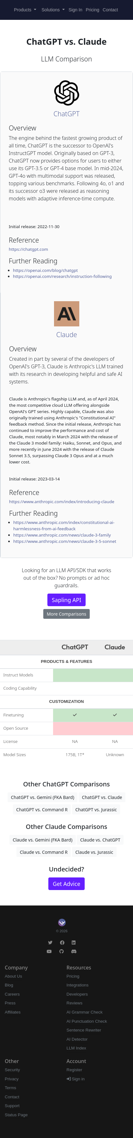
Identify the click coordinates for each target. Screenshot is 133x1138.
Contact (110, 9)
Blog (9, 985)
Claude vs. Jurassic (94, 852)
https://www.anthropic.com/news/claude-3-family (62, 535)
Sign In (75, 9)
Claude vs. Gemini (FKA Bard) (42, 840)
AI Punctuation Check (87, 1021)
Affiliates (13, 1012)
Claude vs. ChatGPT (100, 840)
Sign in (76, 1079)
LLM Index (76, 1048)
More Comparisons (66, 614)
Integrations (78, 985)
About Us (13, 976)
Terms (10, 1087)
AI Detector (77, 1039)
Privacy (12, 1079)
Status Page (16, 1114)
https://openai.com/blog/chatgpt (45, 270)
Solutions (51, 9)
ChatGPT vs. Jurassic (96, 810)
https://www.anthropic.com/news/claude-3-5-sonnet (64, 541)
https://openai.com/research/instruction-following (62, 276)
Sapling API (66, 600)
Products (23, 9)
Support (12, 1105)
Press (10, 1003)
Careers (12, 994)
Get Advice (66, 884)
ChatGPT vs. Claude (102, 797)
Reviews (74, 1003)
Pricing (92, 9)
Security (12, 1069)
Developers (77, 994)
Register (74, 1069)
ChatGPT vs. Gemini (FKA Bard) (42, 797)
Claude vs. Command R (44, 852)
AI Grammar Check (85, 1012)
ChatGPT (66, 113)
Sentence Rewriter (84, 1030)
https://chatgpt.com (28, 249)
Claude (66, 334)
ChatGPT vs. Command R (42, 810)
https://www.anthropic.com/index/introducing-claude (61, 501)
